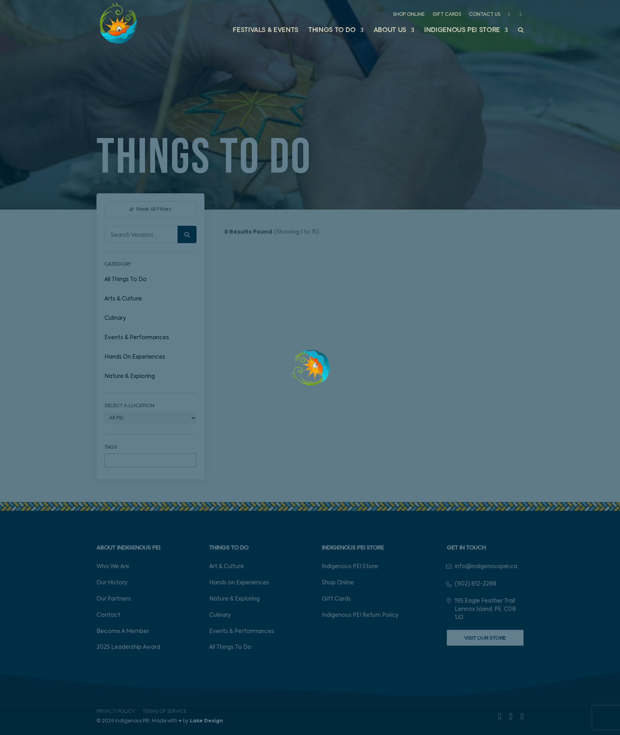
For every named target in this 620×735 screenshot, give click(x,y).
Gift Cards (447, 14)
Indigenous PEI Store (462, 30)
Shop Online (409, 14)
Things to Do (332, 30)
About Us (390, 30)
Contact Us (484, 14)
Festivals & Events (266, 30)
